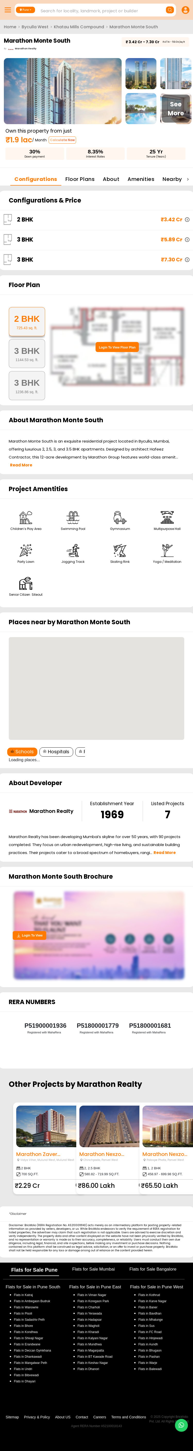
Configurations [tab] (35, 179)
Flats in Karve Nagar (152, 1301)
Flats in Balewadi (150, 1369)
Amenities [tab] (141, 179)
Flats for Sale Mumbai (93, 1269)
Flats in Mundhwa (90, 1344)
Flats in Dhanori (88, 1369)
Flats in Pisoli (23, 1313)
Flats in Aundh (148, 1344)
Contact (82, 1417)
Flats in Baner (147, 1307)
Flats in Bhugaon (150, 1350)
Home (10, 27)
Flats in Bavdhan (149, 1313)
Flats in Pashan (149, 1356)
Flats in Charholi (89, 1307)
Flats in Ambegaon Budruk (32, 1301)
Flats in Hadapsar (90, 1319)
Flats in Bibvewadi (26, 1375)
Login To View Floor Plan (117, 347)
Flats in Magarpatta (91, 1350)
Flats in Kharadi (88, 1332)
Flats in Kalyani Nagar (93, 1338)
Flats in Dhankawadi (28, 1356)
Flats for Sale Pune (34, 1270)
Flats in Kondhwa (26, 1332)
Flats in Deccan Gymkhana (32, 1350)
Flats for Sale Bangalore (152, 1269)
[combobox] (96, 9)
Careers (99, 1417)
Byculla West (35, 27)
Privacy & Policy (37, 1417)
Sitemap (12, 1417)
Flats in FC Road (150, 1332)
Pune (24, 10)
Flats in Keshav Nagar (93, 1363)
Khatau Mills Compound (79, 27)
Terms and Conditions (128, 1417)
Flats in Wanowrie (26, 1307)
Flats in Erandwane (27, 1344)
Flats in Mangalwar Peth (30, 1363)
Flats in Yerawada (90, 1313)
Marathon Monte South (134, 27)
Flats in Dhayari (24, 1381)
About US (63, 1417)
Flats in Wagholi (88, 1326)
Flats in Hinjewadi (150, 1338)
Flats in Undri (23, 1369)
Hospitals (56, 751)
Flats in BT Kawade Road (95, 1356)
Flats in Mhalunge (150, 1319)
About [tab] (111, 179)
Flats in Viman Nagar (92, 1295)
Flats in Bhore (23, 1326)
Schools (22, 751)
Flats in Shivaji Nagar (28, 1338)
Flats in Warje (147, 1363)
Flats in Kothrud (149, 1295)
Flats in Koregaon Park (93, 1301)
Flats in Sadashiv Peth (29, 1319)
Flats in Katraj (23, 1295)
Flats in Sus (146, 1326)
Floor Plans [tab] (80, 179)
